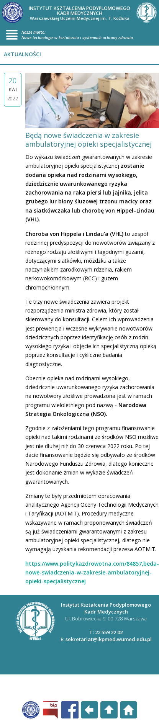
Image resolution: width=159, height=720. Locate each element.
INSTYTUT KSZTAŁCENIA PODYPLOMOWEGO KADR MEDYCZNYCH (79, 13)
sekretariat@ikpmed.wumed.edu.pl (109, 639)
